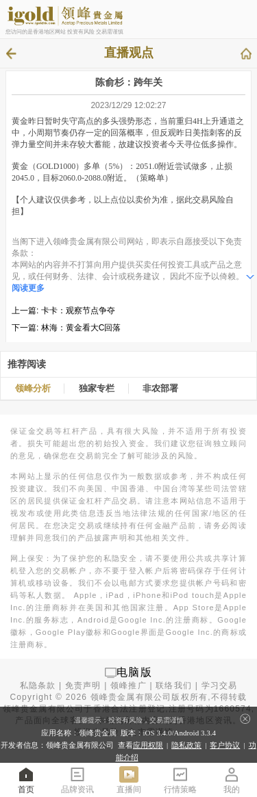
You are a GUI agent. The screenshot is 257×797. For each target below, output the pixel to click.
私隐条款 (38, 685)
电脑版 (134, 672)
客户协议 (225, 745)
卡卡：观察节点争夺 (78, 310)
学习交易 (219, 685)
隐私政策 (186, 745)
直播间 (129, 779)
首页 (26, 779)
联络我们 (174, 685)
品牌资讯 (77, 779)
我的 (231, 779)
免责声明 (83, 685)
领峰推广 (128, 685)
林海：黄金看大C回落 (81, 327)
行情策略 (180, 779)
